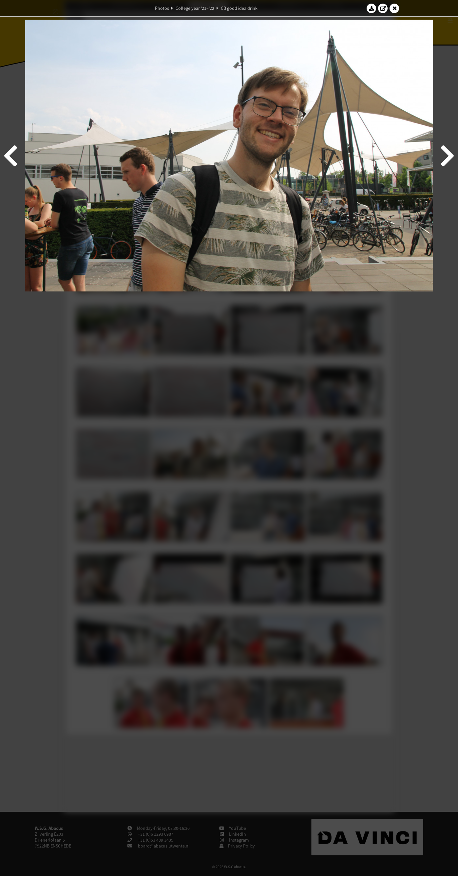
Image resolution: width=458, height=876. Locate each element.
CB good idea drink (239, 8)
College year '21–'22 (195, 8)
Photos (162, 8)
